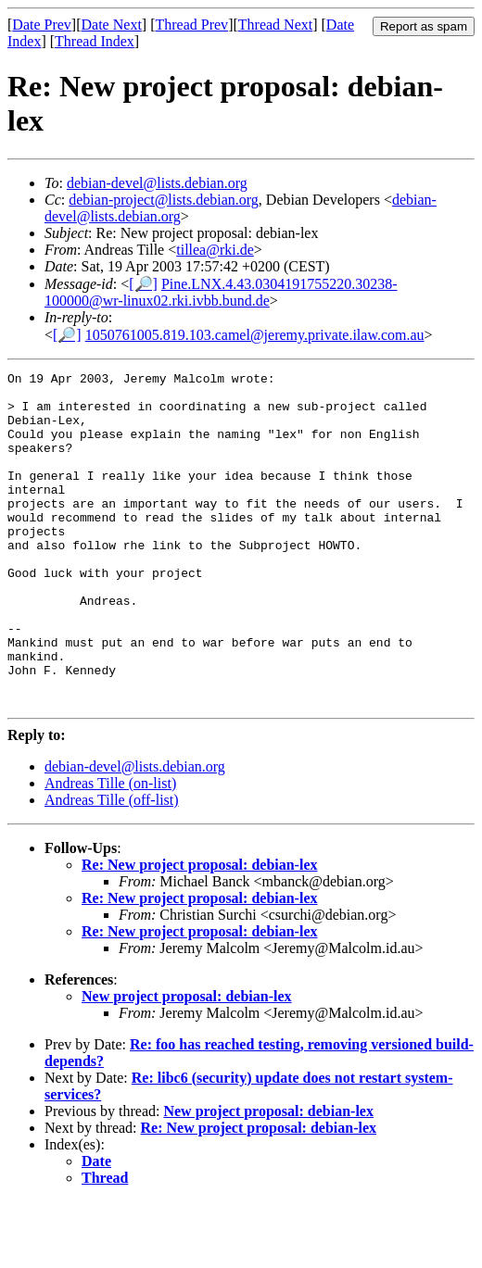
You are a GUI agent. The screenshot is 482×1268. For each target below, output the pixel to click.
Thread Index (94, 41)
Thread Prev (191, 24)
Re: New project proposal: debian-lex (200, 931)
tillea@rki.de (215, 249)
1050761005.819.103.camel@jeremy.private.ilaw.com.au (255, 335)
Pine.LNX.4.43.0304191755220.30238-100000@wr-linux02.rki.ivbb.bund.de (221, 292)
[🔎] (143, 284)
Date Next (112, 24)
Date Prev (41, 24)
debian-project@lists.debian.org (164, 199)
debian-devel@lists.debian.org (157, 183)
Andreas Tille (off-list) (111, 866)
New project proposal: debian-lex (187, 1063)
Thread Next (275, 24)
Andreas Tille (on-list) (110, 850)
